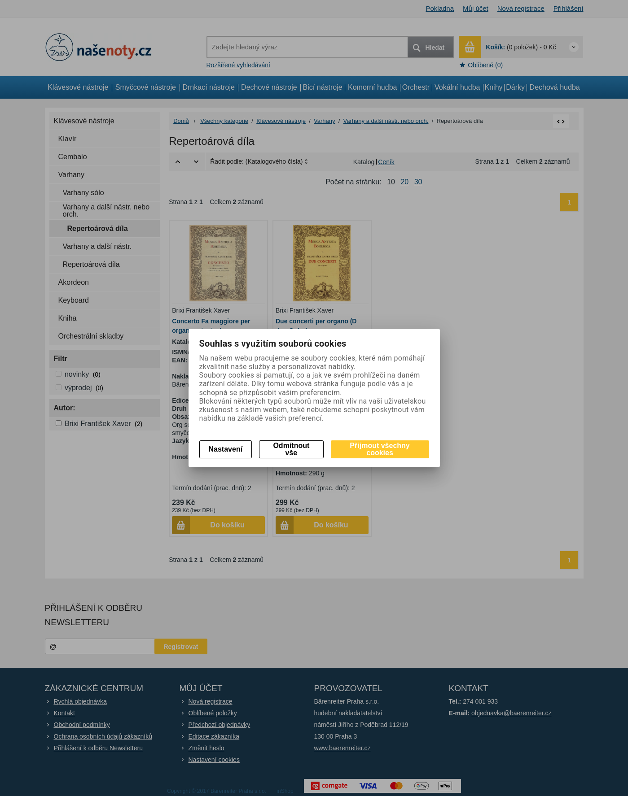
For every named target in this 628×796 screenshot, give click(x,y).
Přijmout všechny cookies (379, 449)
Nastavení (226, 449)
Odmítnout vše (291, 449)
